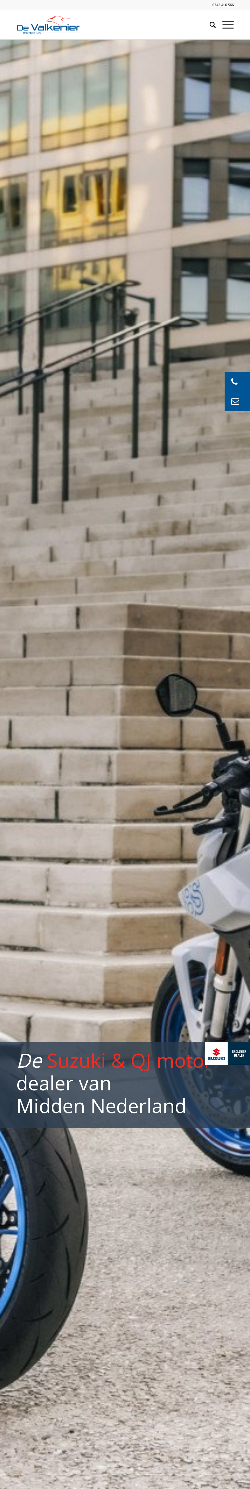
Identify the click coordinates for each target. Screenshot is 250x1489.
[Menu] (225, 24)
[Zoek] (209, 24)
